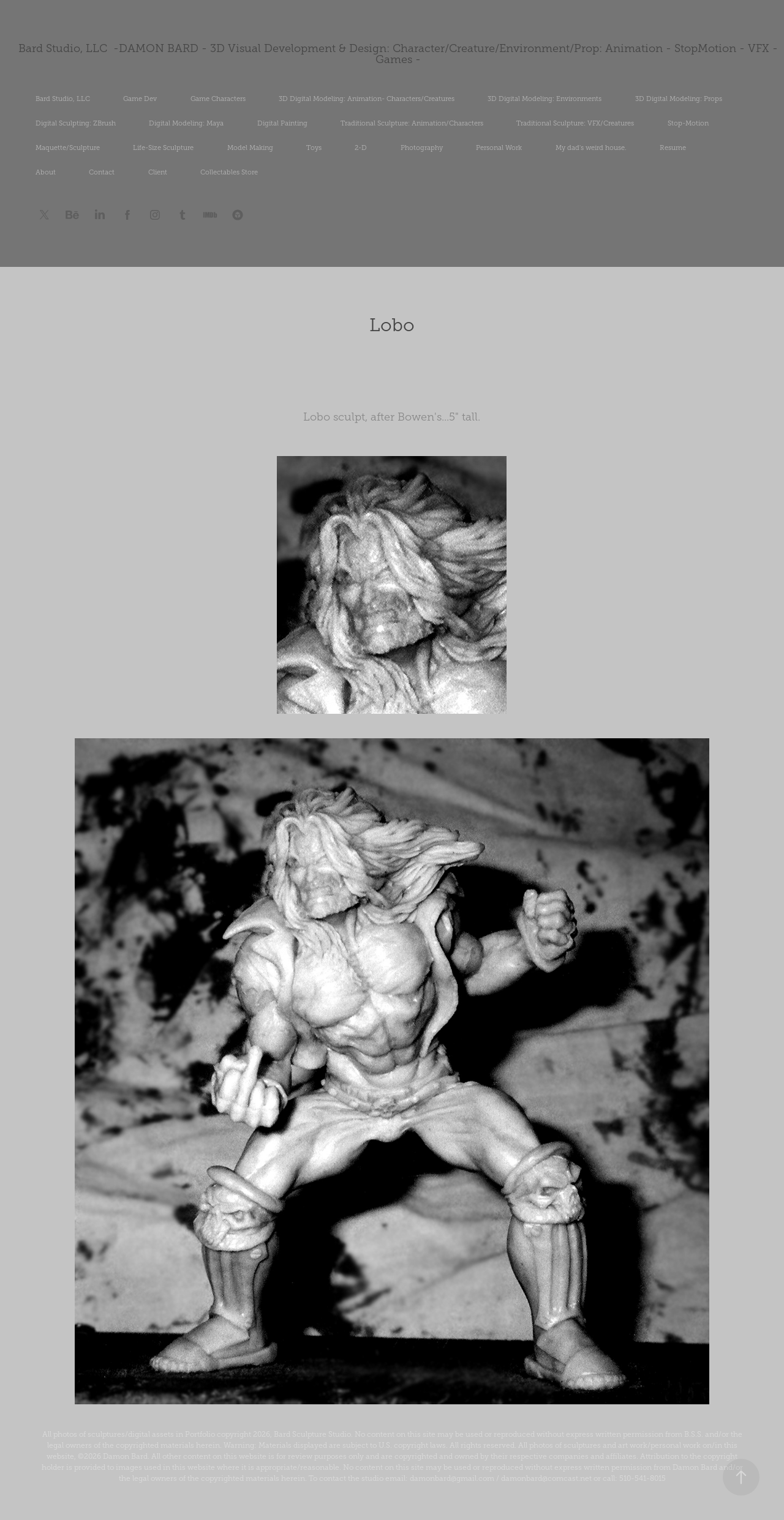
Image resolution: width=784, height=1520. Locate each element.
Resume (673, 147)
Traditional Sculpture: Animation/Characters (412, 123)
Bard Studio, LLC (63, 98)
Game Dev (140, 98)
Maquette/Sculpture (68, 147)
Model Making (250, 147)
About (46, 172)
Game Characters (218, 98)
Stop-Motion (688, 123)
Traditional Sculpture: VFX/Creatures (575, 123)
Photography (422, 147)
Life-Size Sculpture (163, 147)
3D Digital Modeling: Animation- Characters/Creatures (366, 98)
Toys (314, 147)
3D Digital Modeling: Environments (544, 98)
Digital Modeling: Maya (186, 123)
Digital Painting (282, 123)
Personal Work (499, 147)
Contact (102, 172)
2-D (361, 147)
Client (157, 172)
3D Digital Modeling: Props (678, 98)
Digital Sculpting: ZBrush (76, 123)
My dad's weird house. (591, 147)
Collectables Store (229, 172)
